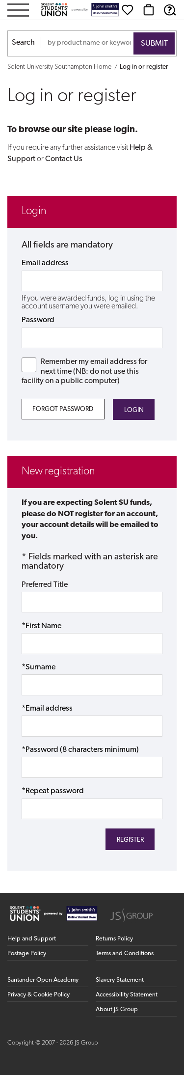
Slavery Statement (120, 980)
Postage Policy (26, 953)
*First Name (41, 626)
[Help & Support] (170, 10)
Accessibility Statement (127, 995)
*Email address (47, 709)
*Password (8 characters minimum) (80, 750)
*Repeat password (53, 791)
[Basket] (149, 10)
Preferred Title (45, 585)
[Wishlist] (127, 10)
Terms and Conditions (125, 953)
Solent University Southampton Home (59, 67)
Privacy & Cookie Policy (38, 995)
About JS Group (117, 1009)
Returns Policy (114, 939)
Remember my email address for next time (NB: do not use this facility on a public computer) (85, 371)
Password (38, 320)
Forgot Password (62, 409)
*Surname (38, 667)
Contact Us (63, 159)
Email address (45, 263)
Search (23, 43)
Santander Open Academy (43, 980)
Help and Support (31, 939)
